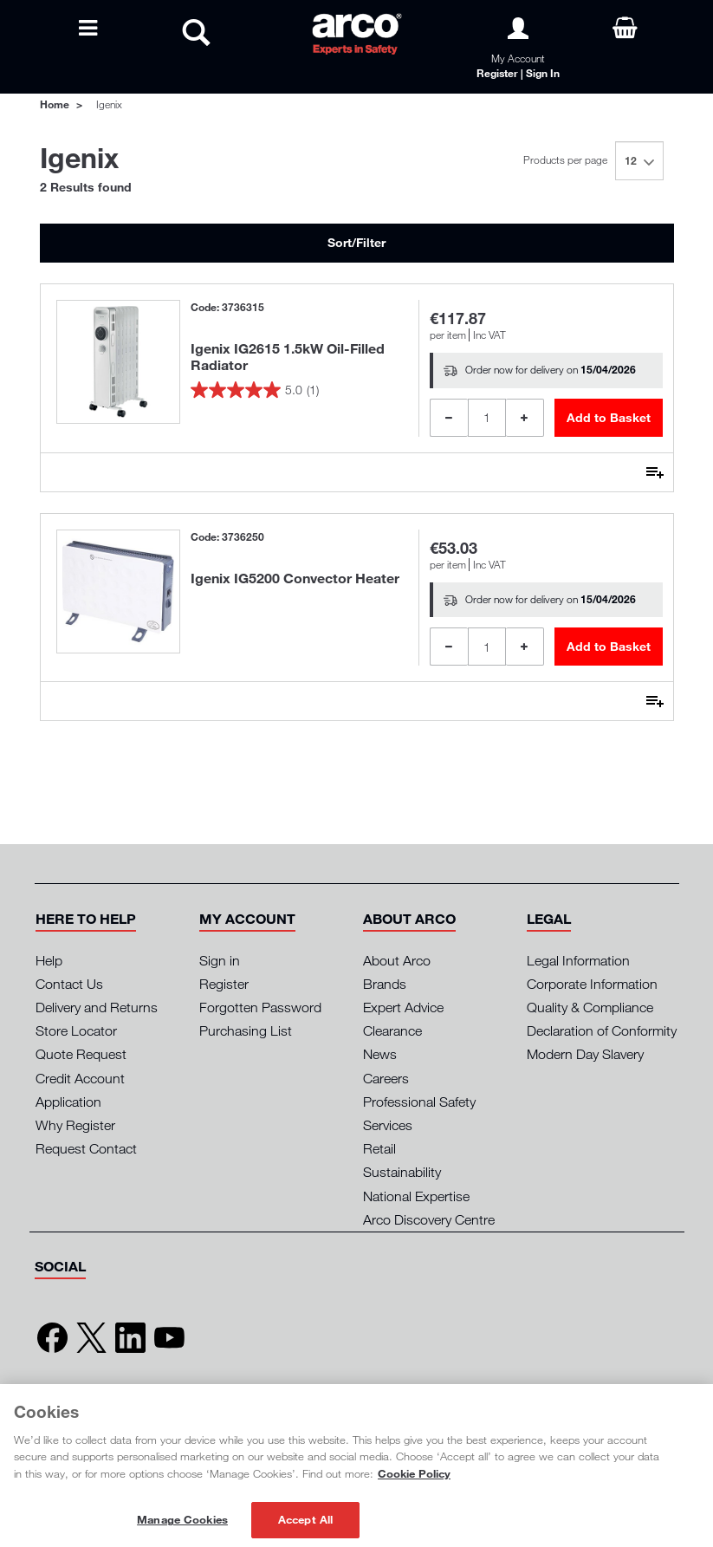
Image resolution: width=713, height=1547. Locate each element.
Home (54, 104)
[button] (86, 918)
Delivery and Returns (97, 1007)
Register (224, 983)
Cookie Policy (414, 1473)
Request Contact (86, 1148)
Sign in (219, 960)
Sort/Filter (356, 242)
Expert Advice (403, 1007)
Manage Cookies (182, 1519)
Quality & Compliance (590, 1007)
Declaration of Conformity (602, 1030)
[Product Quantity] (487, 418)
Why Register (75, 1125)
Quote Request (81, 1054)
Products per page (565, 159)
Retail (379, 1148)
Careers (386, 1078)
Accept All (305, 1519)
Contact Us (69, 983)
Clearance (392, 1030)
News (380, 1054)
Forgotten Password (260, 1007)
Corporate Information (592, 983)
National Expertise (416, 1196)
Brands (384, 983)
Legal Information (578, 960)
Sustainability (402, 1172)
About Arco (397, 960)
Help (49, 960)
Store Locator (76, 1030)
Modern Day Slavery (585, 1054)
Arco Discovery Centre (429, 1219)
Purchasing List (245, 1030)
